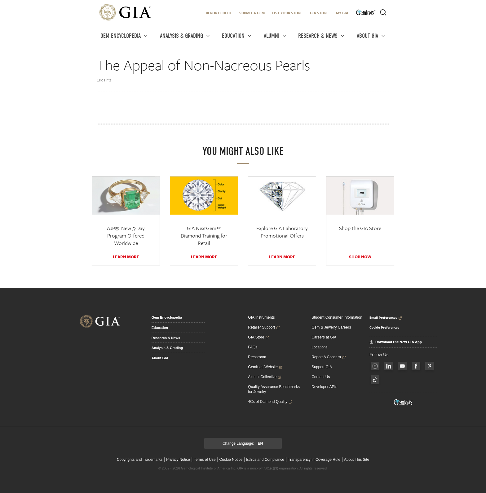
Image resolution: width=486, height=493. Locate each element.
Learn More (126, 257)
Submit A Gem (252, 12)
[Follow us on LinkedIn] (388, 366)
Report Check (219, 12)
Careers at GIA (323, 337)
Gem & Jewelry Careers (331, 327)
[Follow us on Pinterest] (429, 366)
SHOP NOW (360, 257)
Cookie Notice (231, 459)
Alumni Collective (264, 377)
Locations (319, 347)
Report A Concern (328, 357)
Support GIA (321, 367)
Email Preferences (385, 317)
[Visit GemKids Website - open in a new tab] (403, 402)
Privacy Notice (178, 459)
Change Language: (243, 443)
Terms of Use (205, 459)
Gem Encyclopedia (167, 317)
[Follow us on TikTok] (375, 379)
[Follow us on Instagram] (375, 366)
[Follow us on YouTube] (402, 366)
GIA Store (319, 12)
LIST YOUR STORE (287, 12)
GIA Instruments (261, 317)
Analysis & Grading (167, 348)
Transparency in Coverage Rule (314, 459)
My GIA (342, 12)
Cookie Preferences (384, 327)
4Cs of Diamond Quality (270, 401)
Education (160, 327)
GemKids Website (265, 367)
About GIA (160, 358)
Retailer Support (264, 327)
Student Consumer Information (336, 317)
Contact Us (320, 377)
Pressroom (257, 357)
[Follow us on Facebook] (416, 366)
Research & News (166, 338)
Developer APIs (324, 387)
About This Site (356, 459)
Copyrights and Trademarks (139, 459)
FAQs (252, 347)
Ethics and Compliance (265, 459)
